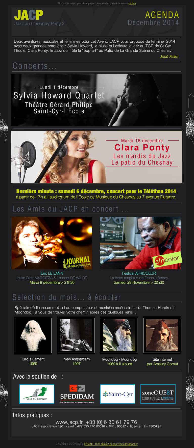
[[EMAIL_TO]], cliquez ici (98, 444)
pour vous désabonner (125, 444)
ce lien (132, 3)
